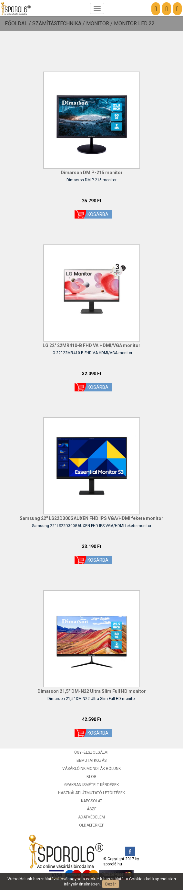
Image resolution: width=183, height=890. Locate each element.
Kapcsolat (91, 801)
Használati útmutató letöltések (91, 793)
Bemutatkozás (91, 760)
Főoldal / (18, 23)
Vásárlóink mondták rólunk (91, 768)
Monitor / (100, 23)
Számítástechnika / (59, 23)
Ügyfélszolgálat (91, 752)
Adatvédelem (91, 817)
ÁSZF (91, 809)
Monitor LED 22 (134, 23)
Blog (91, 776)
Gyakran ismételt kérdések (91, 785)
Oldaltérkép (91, 825)
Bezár (110, 884)
